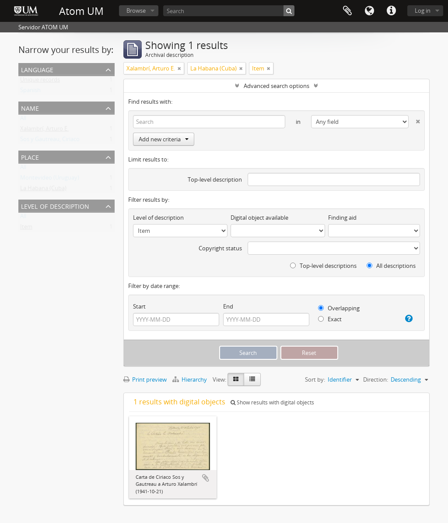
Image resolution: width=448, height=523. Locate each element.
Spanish (30, 92)
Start (139, 306)
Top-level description (215, 179)
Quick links (391, 11)
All (23, 120)
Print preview (145, 379)
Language (369, 11)
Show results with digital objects (272, 402)
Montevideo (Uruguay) (49, 179)
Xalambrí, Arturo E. (44, 130)
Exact (330, 319)
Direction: (375, 379)
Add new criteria (164, 139)
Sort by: (315, 379)
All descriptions (391, 266)
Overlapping (339, 308)
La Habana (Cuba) (43, 190)
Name (30, 107)
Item (26, 228)
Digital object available (259, 217)
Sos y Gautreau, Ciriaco (50, 141)
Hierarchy (190, 379)
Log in (422, 10)
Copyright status (220, 248)
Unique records (40, 81)
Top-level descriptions (323, 266)
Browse (136, 10)
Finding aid (342, 217)
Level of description (55, 205)
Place (30, 156)
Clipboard (347, 11)
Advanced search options (276, 86)
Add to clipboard (205, 478)
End (228, 306)
